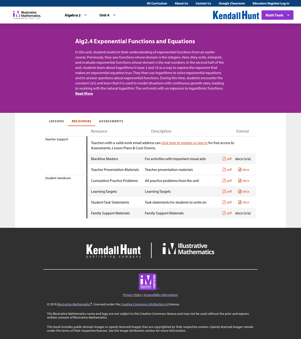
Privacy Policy (132, 295)
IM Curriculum (157, 3)
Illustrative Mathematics (74, 304)
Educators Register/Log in (271, 3)
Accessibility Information (161, 295)
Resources (81, 121)
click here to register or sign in (184, 142)
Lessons (56, 121)
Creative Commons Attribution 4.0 (145, 304)
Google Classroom (232, 3)
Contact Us (203, 3)
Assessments (111, 121)
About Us (181, 3)
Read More (84, 93)
